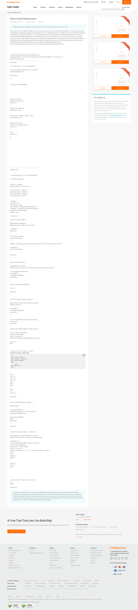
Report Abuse (74, 558)
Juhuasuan (34, 599)
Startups (11, 563)
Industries (51, 586)
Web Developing (72, 586)
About (35, 7)
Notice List (49, 596)
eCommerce (76, 580)
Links (57, 596)
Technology (53, 550)
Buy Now (120, 36)
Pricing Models (13, 553)
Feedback (73, 560)
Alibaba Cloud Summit (15, 568)
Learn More (103, 36)
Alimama (58, 599)
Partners (78, 7)
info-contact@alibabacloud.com (116, 115)
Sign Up (126, 2)
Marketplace (69, 7)
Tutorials (82, 586)
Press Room (94, 558)
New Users (95, 583)
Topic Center (28, 586)
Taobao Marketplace (21, 599)
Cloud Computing (40, 586)
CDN (43, 580)
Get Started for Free (16, 531)
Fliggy (63, 599)
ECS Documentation (40, 583)
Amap (77, 599)
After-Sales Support (75, 555)
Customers (12, 558)
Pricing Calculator (75, 565)
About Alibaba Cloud (14, 550)
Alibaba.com (48, 599)
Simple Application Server (36, 553)
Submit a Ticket (74, 553)
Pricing (60, 7)
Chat (77, 519)
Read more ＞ (65, 27)
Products (43, 7)
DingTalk (95, 599)
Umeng (87, 599)
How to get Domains (54, 583)
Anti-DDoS (51, 580)
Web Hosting (87, 580)
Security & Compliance (97, 555)
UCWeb (82, 599)
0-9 (87, 589)
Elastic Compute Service (31, 580)
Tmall (29, 599)
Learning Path (85, 583)
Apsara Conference (14, 565)
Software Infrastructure (70, 583)
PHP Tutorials (92, 586)
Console (111, 2)
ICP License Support (55, 558)
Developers (61, 586)
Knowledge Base (54, 553)
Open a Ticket (79, 529)
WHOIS (93, 560)
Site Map (93, 563)
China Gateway (54, 555)
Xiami (90, 599)
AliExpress (41, 599)
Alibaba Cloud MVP (96, 553)
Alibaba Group (11, 599)
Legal (39, 596)
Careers (9, 596)
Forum (72, 563)
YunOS (67, 599)
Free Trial (31, 550)
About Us (18, 596)
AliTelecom (73, 599)
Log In (118, 2)
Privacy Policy (30, 596)
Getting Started (54, 560)
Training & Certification (56, 568)
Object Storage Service (63, 580)
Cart (103, 2)
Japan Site (28, 583)
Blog (51, 563)
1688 (53, 599)
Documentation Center (97, 550)
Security (96, 580)
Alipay (100, 599)
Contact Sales (126, 7)
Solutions (52, 7)
